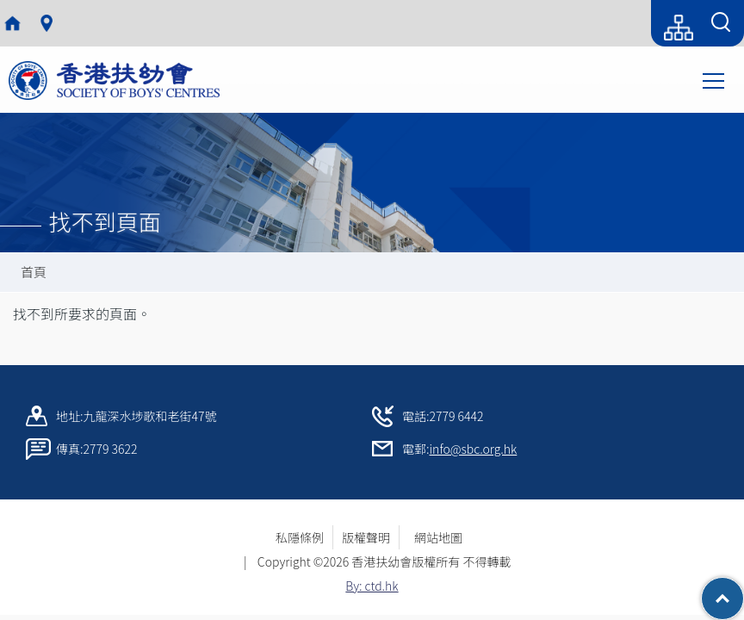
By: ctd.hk (371, 585)
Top (743, 589)
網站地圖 (444, 537)
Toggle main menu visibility (715, 79)
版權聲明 (366, 537)
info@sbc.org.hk (474, 448)
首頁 (33, 272)
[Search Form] (721, 23)
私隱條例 (300, 537)
